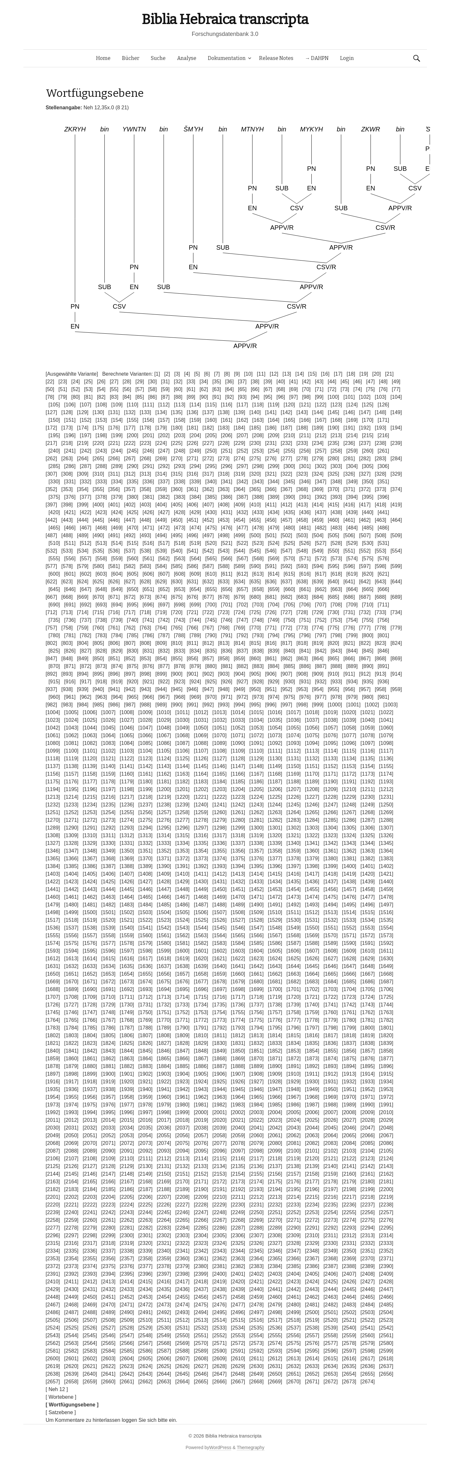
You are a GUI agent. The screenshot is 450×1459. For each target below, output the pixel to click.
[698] (179, 604)
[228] (224, 443)
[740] (132, 620)
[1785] (90, 1027)
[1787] (127, 1027)
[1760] (330, 1012)
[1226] (293, 797)
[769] (239, 627)
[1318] (238, 835)
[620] (367, 574)
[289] (117, 466)
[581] (114, 566)
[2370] (368, 1258)
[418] (380, 504)
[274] (239, 458)
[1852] (275, 1051)
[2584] (108, 1351)
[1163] (182, 774)
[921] (148, 681)
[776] (349, 627)
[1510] (275, 912)
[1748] (108, 1012)
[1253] (90, 812)
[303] (336, 466)
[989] (161, 704)
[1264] (293, 812)
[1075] (312, 735)
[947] (208, 689)
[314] (161, 474)
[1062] (71, 735)
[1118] (53, 758)
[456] (271, 520)
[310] (98, 474)
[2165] (90, 1181)
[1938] (108, 1089)
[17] (338, 374)
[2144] (53, 1174)
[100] (333, 397)
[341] (227, 481)
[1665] (330, 974)
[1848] (201, 1051)
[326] (349, 474)
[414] (317, 504)
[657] (242, 589)
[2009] (368, 1112)
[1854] (312, 1051)
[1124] (164, 758)
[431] (227, 512)
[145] (333, 412)
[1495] (349, 904)
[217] (51, 443)
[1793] (238, 1027)
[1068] (182, 735)
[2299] (108, 1235)
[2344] (238, 1251)
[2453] (145, 1297)
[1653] (108, 974)
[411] (271, 504)
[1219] (164, 797)
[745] (211, 620)
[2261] (108, 1220)
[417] (365, 504)
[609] (195, 574)
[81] (88, 397)
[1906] (219, 1074)
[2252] (293, 1212)
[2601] (71, 1358)
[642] (365, 581)
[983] (67, 704)
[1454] (293, 889)
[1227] (312, 797)
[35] (216, 381)
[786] (148, 635)
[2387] (330, 1266)
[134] (161, 412)
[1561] (164, 935)
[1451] (238, 889)
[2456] (201, 1297)
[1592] (386, 943)
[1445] (127, 889)
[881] (227, 666)
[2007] (330, 1112)
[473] (179, 527)
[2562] (53, 1343)
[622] (51, 581)
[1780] (349, 1020)
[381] (148, 497)
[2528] (127, 1327)
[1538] (90, 927)
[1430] (201, 881)
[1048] (164, 727)
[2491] (145, 1312)
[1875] (349, 1058)
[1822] (71, 1043)
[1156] (53, 774)
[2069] (71, 1143)
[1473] (293, 897)
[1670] (71, 981)
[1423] (71, 881)
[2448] (53, 1297)
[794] (274, 635)
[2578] (349, 1343)
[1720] (293, 997)
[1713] (164, 997)
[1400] (349, 866)
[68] (280, 389)
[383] (179, 497)
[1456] (330, 889)
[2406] (330, 1274)
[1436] (312, 881)
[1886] (201, 1066)
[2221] (71, 1204)
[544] (239, 551)
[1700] (275, 989)
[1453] (275, 889)
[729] (317, 612)
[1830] (219, 1043)
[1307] (386, 827)
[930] (289, 681)
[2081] (293, 1143)
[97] (293, 397)
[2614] (312, 1358)
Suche (158, 58)
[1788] (145, 1027)
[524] (274, 543)
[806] (114, 643)
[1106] (182, 751)
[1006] (90, 712)
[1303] (312, 827)
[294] (195, 466)
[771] (271, 627)
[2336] (90, 1251)
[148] (380, 412)
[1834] (293, 1043)
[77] (396, 389)
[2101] (312, 1151)
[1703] (330, 989)
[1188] (293, 781)
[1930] (312, 1081)
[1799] (349, 1027)
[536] (114, 551)
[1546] (238, 927)
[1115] (349, 751)
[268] (145, 458)
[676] (192, 597)
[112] (164, 404)
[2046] (349, 1127)
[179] (161, 427)
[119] (274, 404)
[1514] (349, 912)
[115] (211, 404)
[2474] (182, 1304)
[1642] (257, 966)
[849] (82, 658)
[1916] (53, 1081)
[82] (101, 397)
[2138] (293, 1166)
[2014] (108, 1120)
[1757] (275, 1012)
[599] (396, 566)
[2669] (275, 1381)
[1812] (238, 1035)
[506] (349, 535)
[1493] (312, 904)
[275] (255, 458)
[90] (204, 397)
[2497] (257, 1312)
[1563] (201, 935)
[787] (164, 635)
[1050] (201, 727)
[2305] (219, 1235)
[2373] (71, 1266)
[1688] (53, 989)
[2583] (90, 1351)
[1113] (312, 751)
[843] (336, 651)
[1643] (275, 966)
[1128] (238, 758)
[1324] (349, 835)
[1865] (164, 1058)
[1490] (257, 904)
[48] (383, 381)
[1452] (257, 889)
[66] (255, 389)
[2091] (127, 1151)
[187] (286, 427)
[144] (317, 412)
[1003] (390, 704)
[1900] (108, 1074)
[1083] (108, 743)
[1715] (201, 997)
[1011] (182, 712)
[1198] (127, 789)
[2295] (386, 1227)
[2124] (386, 1158)
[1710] (108, 997)
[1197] (108, 789)
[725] (255, 612)
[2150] (164, 1174)
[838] (258, 651)
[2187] (145, 1189)
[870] (54, 666)
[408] (224, 504)
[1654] (127, 974)
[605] (132, 574)
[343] (258, 481)
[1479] (53, 904)
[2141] (349, 1166)
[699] (195, 604)
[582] (129, 566)
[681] (271, 597)
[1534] (368, 920)
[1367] (90, 858)
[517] (164, 543)
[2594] (293, 1351)
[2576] (312, 1343)
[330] (54, 481)
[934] (352, 681)
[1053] (257, 727)
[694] (117, 604)
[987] (129, 704)
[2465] (368, 1297)
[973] (258, 697)
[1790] (182, 1027)
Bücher (130, 58)
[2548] (145, 1335)
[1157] (71, 774)
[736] (70, 620)
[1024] (71, 720)
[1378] (293, 858)
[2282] (145, 1227)
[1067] (164, 735)
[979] (352, 697)
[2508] (108, 1320)
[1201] (182, 789)
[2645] (182, 1374)
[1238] (164, 804)
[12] (274, 374)
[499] (239, 535)
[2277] (53, 1227)
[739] (117, 620)
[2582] (71, 1351)
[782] (85, 635)
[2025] (312, 1120)
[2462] (312, 1297)
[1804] (90, 1035)
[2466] (386, 1297)
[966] (148, 697)
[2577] (330, 1343)
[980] (367, 697)
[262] (51, 458)
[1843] (108, 1051)
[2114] (201, 1158)
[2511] (164, 1320)
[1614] (90, 958)
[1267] (349, 812)
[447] (129, 520)
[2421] (257, 1281)
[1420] (368, 874)
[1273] (108, 820)
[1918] (90, 1081)
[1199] (145, 789)
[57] (139, 389)
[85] (139, 397)
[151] (70, 420)
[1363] (368, 851)
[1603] (238, 951)
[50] (50, 389)
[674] (161, 597)
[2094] (182, 1151)
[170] (367, 420)
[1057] (330, 727)
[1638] (182, 966)
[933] (336, 681)
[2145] (71, 1174)
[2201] (53, 1197)
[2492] (164, 1312)
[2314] (386, 1235)
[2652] (312, 1374)
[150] (54, 420)
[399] (82, 504)
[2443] (312, 1289)
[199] (117, 435)
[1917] (71, 1081)
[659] (274, 589)
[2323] (201, 1243)
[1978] (145, 1104)
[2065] (349, 1135)
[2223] (108, 1204)
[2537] (293, 1327)
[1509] (257, 912)
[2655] (368, 1374)
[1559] (127, 935)
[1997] (145, 1112)
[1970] (349, 1097)
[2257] (386, 1212)
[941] (114, 689)
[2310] (312, 1235)
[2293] (349, 1227)
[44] (332, 381)
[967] (164, 697)
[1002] (372, 704)
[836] (227, 651)
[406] (192, 504)
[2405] (312, 1274)
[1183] (201, 781)
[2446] (368, 1289)
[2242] (108, 1212)
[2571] (219, 1343)
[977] (320, 697)
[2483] (349, 1304)
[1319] (257, 835)
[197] (85, 435)
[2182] (53, 1189)
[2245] (164, 1212)
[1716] (219, 997)
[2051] (90, 1135)
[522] (242, 543)
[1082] (90, 743)
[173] (67, 427)
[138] (224, 412)
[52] (75, 389)
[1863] (127, 1058)
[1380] (330, 858)
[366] (271, 489)
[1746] (71, 1012)
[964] (117, 697)
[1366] (71, 858)
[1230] (368, 797)
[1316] (201, 835)
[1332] (145, 843)
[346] (305, 481)
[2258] (53, 1220)
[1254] (108, 812)
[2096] (219, 1151)
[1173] (368, 774)
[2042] (275, 1127)
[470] (132, 527)
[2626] (182, 1366)
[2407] (349, 1274)
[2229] (219, 1204)
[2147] (108, 1174)
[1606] (293, 951)
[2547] (127, 1335)
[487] (51, 535)
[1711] (127, 997)
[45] (344, 381)
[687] (365, 597)
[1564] (219, 935)
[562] (164, 558)
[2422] (275, 1281)
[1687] (386, 981)
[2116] (238, 1158)
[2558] (330, 1335)
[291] (148, 466)
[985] (98, 704)
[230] (255, 443)
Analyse (186, 58)
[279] (317, 458)
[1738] (275, 1004)
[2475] (201, 1304)
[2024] (293, 1120)
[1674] (145, 981)
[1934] (386, 1081)
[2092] (145, 1151)
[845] (367, 651)
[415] (333, 504)
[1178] (108, 781)
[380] (132, 497)
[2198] (349, 1189)
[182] (208, 427)
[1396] (275, 866)
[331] (70, 481)
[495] (177, 535)
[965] (132, 697)
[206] (227, 435)
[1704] (349, 989)
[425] (132, 512)
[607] (164, 574)
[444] (82, 520)
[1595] (90, 951)
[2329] (312, 1243)
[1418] (330, 874)
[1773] (219, 1020)
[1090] (238, 743)
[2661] (127, 1381)
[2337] (108, 1251)
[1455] (312, 889)
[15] (312, 374)
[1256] (145, 812)
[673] (145, 597)
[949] (239, 689)
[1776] (275, 1020)
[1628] (349, 958)
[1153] (349, 766)
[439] (352, 512)
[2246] (182, 1212)
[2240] (71, 1212)
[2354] (71, 1258)
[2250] (257, 1212)
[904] (239, 674)
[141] (271, 412)
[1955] (71, 1097)
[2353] (53, 1258)
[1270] (53, 820)
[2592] (257, 1351)
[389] (274, 497)
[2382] (238, 1266)
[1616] (127, 958)
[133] (145, 412)
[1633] (90, 966)
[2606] (164, 1358)
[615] (289, 574)
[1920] (127, 1081)
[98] (306, 397)
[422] (85, 512)
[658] (258, 589)
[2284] (182, 1227)
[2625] (164, 1366)
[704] (274, 604)
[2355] (90, 1258)
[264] (82, 458)
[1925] (219, 1081)
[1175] (53, 781)
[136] (192, 412)
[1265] (312, 812)
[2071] (108, 1143)
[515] (132, 543)
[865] (333, 658)
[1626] (312, 958)
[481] (305, 527)
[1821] (53, 1043)
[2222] (90, 1204)
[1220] (182, 797)
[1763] (386, 1012)
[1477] (368, 897)
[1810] (201, 1035)
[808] (145, 643)
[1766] (90, 1020)
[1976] (108, 1104)
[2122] (349, 1158)
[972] (242, 697)
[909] (317, 674)
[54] (101, 389)
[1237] (145, 804)
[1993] (71, 1112)
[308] (67, 474)
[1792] (219, 1027)
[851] (114, 658)
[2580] (386, 1343)
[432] (242, 512)
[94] (255, 397)
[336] (148, 481)
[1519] (90, 920)
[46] (357, 381)
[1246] (312, 804)
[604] (117, 574)
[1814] (275, 1035)
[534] (82, 551)
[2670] (293, 1381)
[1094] (312, 743)
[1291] (90, 827)
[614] (274, 574)
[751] (305, 620)
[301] (305, 466)
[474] (195, 527)
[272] (208, 458)
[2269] (257, 1220)
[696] (148, 604)
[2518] (293, 1320)
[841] (305, 651)
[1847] (182, 1051)
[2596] (330, 1351)
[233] (302, 443)
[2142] (368, 1166)
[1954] (53, 1097)
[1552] (349, 927)
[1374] (219, 858)
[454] (239, 520)
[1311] (108, 835)
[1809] (182, 1035)
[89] (191, 397)
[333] (101, 481)
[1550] (312, 927)
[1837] (349, 1043)
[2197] (330, 1189)
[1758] (293, 1012)
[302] (320, 466)
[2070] (90, 1143)
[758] (67, 627)
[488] (67, 535)
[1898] (71, 1074)
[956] (349, 689)
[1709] (90, 997)
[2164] (71, 1181)
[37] (242, 381)
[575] (367, 558)
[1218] (145, 797)
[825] (54, 651)
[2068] (53, 1143)
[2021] (238, 1120)
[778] (380, 627)
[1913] (349, 1074)
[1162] (164, 774)
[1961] (182, 1097)
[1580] (164, 943)
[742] (164, 620)
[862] (286, 658)
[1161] (145, 774)
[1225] (275, 797)
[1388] (127, 866)
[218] (67, 443)
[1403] (53, 874)
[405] (177, 504)
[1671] (90, 981)
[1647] (349, 966)
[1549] (293, 927)
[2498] (275, 1312)
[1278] (201, 820)
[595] (333, 566)
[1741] (330, 1004)
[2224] (127, 1204)
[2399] (201, 1274)
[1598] (145, 951)
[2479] (275, 1304)
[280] (333, 458)
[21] (389, 374)
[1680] (257, 981)
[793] (258, 635)
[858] (224, 658)
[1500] (90, 912)
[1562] (182, 935)
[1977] (127, 1104)
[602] (85, 574)
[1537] (71, 927)
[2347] (293, 1251)
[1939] (127, 1089)
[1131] (293, 758)
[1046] (127, 727)
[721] (192, 612)
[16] (325, 374)
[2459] (257, 1297)
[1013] (219, 712)
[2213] (275, 1197)
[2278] (71, 1227)
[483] (336, 527)
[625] (98, 581)
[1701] (293, 989)
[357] (129, 489)
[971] (227, 697)
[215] (367, 435)
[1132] (312, 758)
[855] (177, 658)
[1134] (349, 758)
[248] (179, 451)
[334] (117, 481)
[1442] (71, 889)
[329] (396, 474)
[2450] (90, 1297)
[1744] (386, 1004)
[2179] (349, 1181)
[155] (132, 420)
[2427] (368, 1281)
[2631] (275, 1366)
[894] (82, 674)
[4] (187, 374)
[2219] (386, 1197)
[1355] (219, 851)
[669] (82, 597)
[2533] (219, 1327)
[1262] (257, 812)
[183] (224, 427)
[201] (148, 435)
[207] (242, 435)
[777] (365, 627)
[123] (336, 404)
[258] (336, 451)
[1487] (201, 904)
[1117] (386, 751)
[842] (320, 651)
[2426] (349, 1281)
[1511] (293, 912)
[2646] (201, 1374)
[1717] (238, 997)
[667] (51, 597)
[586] (192, 566)
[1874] (330, 1058)
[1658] (201, 974)
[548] (302, 551)
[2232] (275, 1204)
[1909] (275, 1074)
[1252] (71, 812)
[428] (179, 512)
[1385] (71, 866)
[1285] (330, 820)
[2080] (275, 1143)
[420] (54, 512)
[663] (336, 589)
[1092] (275, 743)
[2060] (257, 1135)
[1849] (219, 1051)
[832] (164, 651)
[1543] (182, 927)
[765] (177, 627)
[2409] (386, 1274)
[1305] (349, 827)
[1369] (127, 858)
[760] (98, 627)
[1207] (293, 789)
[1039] (349, 720)
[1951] (349, 1089)
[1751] (164, 1012)
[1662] (275, 974)
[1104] (145, 751)
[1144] (182, 766)
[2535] (257, 1327)
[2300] (127, 1235)
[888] (336, 666)
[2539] (330, 1327)
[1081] (71, 743)
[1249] (368, 804)
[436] (305, 512)
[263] (67, 458)
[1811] (219, 1035)
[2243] (127, 1212)
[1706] (386, 989)
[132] (129, 412)
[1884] (164, 1066)
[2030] (53, 1127)
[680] (255, 597)
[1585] (257, 943)
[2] (167, 374)
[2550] (182, 1335)
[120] (289, 404)
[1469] (219, 897)
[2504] (386, 1312)
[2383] (257, 1266)
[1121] (108, 758)
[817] (286, 643)
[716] (114, 612)
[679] (239, 597)
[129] (82, 412)
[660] (289, 589)
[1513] (330, 912)
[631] (192, 581)
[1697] (219, 989)
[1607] (312, 951)
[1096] (349, 743)
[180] (177, 427)
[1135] (368, 758)
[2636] (368, 1366)
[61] (191, 389)
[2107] (71, 1158)
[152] (85, 420)
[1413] (238, 874)
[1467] (182, 897)
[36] (229, 381)
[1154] (368, 766)
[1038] (330, 720)
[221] (114, 443)
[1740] (312, 1004)
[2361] (201, 1258)
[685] (333, 597)
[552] (365, 551)
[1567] (275, 935)
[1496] (368, 904)
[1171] (330, 774)
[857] (208, 658)
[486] (383, 527)
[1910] (293, 1074)
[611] (227, 574)
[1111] (275, 751)
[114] (195, 404)
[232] (286, 443)
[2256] (368, 1212)
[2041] (257, 1127)
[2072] (127, 1143)
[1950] (330, 1089)
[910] (333, 674)
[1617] (145, 958)
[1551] (330, 927)
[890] (367, 666)
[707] (320, 604)
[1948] (293, 1089)
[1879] (71, 1066)
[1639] (201, 966)
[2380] (201, 1266)
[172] (51, 427)
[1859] (53, 1058)
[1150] (293, 766)
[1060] (386, 727)
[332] (85, 481)
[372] (365, 489)
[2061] (275, 1135)
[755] (367, 620)
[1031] (201, 720)
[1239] (182, 804)
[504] (317, 535)
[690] (54, 604)
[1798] (330, 1027)
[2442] (293, 1289)
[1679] (238, 981)
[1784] (71, 1027)
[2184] (90, 1189)
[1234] (90, 804)
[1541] (145, 927)
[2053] (127, 1135)
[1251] (53, 812)
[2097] (238, 1151)
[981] (383, 697)
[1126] (201, 758)
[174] (82, 427)
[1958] (127, 1097)
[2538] (312, 1327)
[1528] (257, 920)
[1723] (349, 997)
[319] (239, 474)
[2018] (182, 1120)
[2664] (182, 1381)
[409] (239, 504)
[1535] (386, 920)
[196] (70, 435)
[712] (51, 612)
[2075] (182, 1143)
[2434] (145, 1289)
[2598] (368, 1351)
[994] (239, 704)
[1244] (275, 804)
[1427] (145, 881)
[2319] (127, 1243)
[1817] (330, 1035)
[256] (305, 451)
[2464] (349, 1297)
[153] (101, 420)
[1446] (145, 889)
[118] (258, 404)
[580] (98, 566)
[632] (208, 581)
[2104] (368, 1151)
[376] (70, 497)
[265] (98, 458)
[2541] (368, 1327)
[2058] (219, 1135)
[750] (289, 620)
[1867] (201, 1058)
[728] (302, 612)
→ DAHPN (317, 58)
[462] (365, 520)
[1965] (257, 1097)
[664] (352, 589)
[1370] (145, 858)
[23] (63, 381)
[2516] (257, 1320)
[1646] (330, 966)
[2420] (238, 1281)
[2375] (108, 1266)
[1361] (330, 851)
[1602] (219, 951)
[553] (380, 551)
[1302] (293, 827)
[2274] (349, 1220)
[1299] (238, 827)
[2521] (349, 1320)
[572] (320, 558)
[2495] (219, 1312)
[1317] (219, 835)
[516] (148, 543)
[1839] (386, 1043)
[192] (365, 427)
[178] (145, 427)
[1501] (108, 912)
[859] (239, 658)
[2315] (53, 1243)
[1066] (145, 735)
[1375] (238, 858)
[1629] (368, 958)
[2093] (164, 1151)
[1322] (312, 835)
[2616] (349, 1358)
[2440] (257, 1289)
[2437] (201, 1289)
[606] (148, 574)
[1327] (53, 843)
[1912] (330, 1074)
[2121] (330, 1158)
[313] (145, 474)
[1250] (386, 804)
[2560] (368, 1335)
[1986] (293, 1104)
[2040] (238, 1127)
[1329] (90, 843)
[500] (255, 535)
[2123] (368, 1158)
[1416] (293, 874)
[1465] (145, 897)
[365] (255, 489)
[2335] (71, 1251)
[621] (383, 574)
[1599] (164, 951)
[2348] (312, 1251)
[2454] (164, 1297)
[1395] (257, 866)
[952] (286, 689)
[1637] (164, 966)
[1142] (145, 766)
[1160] (127, 774)
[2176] (293, 1181)
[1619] (182, 958)
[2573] (257, 1343)
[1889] (257, 1066)
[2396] (145, 1274)
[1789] (164, 1027)
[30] (152, 381)
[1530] (293, 920)
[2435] (164, 1289)
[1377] (275, 858)
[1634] (108, 966)
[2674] (368, 1381)
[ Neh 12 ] (57, 1389)
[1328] (71, 843)
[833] (179, 651)
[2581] (53, 1351)
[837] (242, 651)
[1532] (330, 920)
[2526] (90, 1327)
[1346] (53, 851)
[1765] (71, 1020)
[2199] (368, 1189)
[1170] (312, 774)
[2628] (219, 1366)
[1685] (349, 981)
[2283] (164, 1227)
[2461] (293, 1297)
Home (103, 58)
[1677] (201, 981)
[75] (370, 389)
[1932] (349, 1081)
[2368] (330, 1258)
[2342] (201, 1251)
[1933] (368, 1081)
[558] (101, 558)
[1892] (312, 1066)
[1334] (182, 843)
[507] (365, 535)
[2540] (349, 1327)
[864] (317, 658)
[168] (336, 420)
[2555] (275, 1335)
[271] (192, 458)
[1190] (330, 781)
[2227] (182, 1204)
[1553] (368, 927)
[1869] (238, 1058)
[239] (396, 443)
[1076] (330, 735)
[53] (88, 389)
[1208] (312, 789)
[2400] (219, 1274)
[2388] (349, 1266)
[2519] (312, 1320)
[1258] (182, 812)
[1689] (71, 989)
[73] (344, 389)
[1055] (293, 727)
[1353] (182, 851)
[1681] (275, 981)
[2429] (53, 1289)
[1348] (90, 851)
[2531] (182, 1327)
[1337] (238, 843)
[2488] (90, 1312)
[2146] (90, 1174)
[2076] (201, 1143)
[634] (239, 581)
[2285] (201, 1227)
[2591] (238, 1351)
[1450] (219, 889)
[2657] (53, 1381)
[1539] (108, 927)
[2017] (164, 1120)
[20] (376, 374)
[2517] (275, 1320)
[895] (98, 674)
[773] (302, 627)
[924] (195, 681)
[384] (195, 497)
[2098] (257, 1151)
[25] (88, 381)
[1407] (127, 874)
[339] (195, 481)
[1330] (108, 843)
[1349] (108, 851)
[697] (164, 604)
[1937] (90, 1089)
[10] (248, 374)
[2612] (275, 1358)
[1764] (53, 1020)
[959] (396, 689)
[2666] (219, 1381)
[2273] (330, 1220)
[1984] (257, 1104)
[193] (380, 427)
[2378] (164, 1266)
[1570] (330, 935)
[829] (117, 651)
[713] (67, 612)
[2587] (164, 1351)
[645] (54, 589)
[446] (114, 520)
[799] (352, 635)
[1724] (368, 997)
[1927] (257, 1081)
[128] (67, 412)
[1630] (386, 958)
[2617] (368, 1358)
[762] (129, 627)
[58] (152, 389)
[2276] (386, 1220)
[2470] (108, 1304)
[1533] (349, 920)
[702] (242, 604)
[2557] (312, 1335)
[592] (286, 566)
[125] (367, 404)
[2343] (219, 1251)
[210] (289, 435)
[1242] (238, 804)
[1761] (349, 1012)
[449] (161, 520)
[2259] (71, 1220)
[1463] (108, 897)
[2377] (145, 1266)
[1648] (368, 966)
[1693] (145, 989)
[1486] (182, 904)
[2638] (53, 1374)
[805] (98, 643)
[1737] (257, 1004)
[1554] (386, 927)
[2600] (53, 1358)
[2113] (182, 1158)
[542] (208, 551)
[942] (129, 689)
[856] (192, 658)
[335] (132, 481)
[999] (317, 704)
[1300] (257, 827)
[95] (268, 397)
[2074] (164, 1143)
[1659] (219, 974)
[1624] (275, 958)
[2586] (145, 1351)
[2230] (238, 1204)
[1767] (108, 1020)
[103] (380, 397)
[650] (132, 589)
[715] (98, 612)
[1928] (275, 1081)
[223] (145, 443)
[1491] (275, 904)
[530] (367, 543)
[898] (145, 674)
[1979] (164, 1104)
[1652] (90, 974)
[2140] (330, 1166)
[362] (208, 489)
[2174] (257, 1181)
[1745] (53, 1012)
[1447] (164, 889)
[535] (98, 551)
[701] (227, 604)
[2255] (349, 1212)
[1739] (293, 1004)
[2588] (182, 1351)
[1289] (53, 827)
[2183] (71, 1189)
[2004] (275, 1112)
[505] (333, 535)
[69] (293, 389)
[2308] (275, 1235)
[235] (333, 443)
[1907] (238, 1074)
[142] (286, 412)
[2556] (293, 1335)
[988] (145, 704)
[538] (145, 551)
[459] (317, 520)
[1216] (108, 797)
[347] (320, 481)
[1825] (127, 1043)
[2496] (238, 1312)
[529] (352, 543)
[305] (367, 466)
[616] (305, 574)
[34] (204, 381)
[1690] (90, 989)
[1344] (368, 843)
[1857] (368, 1051)
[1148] (257, 766)
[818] (302, 643)
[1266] (330, 812)
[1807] (145, 1035)
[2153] (219, 1174)
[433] (258, 512)
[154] (117, 420)
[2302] (164, 1235)
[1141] (127, 766)
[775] (333, 627)
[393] (336, 497)
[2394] (108, 1274)
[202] (164, 435)
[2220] (53, 1204)
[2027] (349, 1120)
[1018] (312, 712)
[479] (274, 527)
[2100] (293, 1151)
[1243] (257, 804)
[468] (101, 527)
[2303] (182, 1235)
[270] (177, 458)
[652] (164, 589)
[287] (85, 466)
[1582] (201, 943)
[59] (165, 389)
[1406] (108, 874)
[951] (271, 689)
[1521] (127, 920)
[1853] (293, 1051)
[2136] (257, 1166)
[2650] (275, 1374)
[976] (305, 697)
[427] (164, 512)
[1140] (108, 766)
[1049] (182, 727)
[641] (349, 581)
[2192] (238, 1189)
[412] (286, 504)
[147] (365, 412)
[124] (352, 404)
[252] (242, 451)
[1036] (293, 720)
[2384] (275, 1266)
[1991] (386, 1104)
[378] (101, 497)
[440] (367, 512)
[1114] (330, 751)
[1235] (108, 804)
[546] (271, 551)
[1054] (275, 727)
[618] (336, 574)
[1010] (164, 712)
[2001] (219, 1112)
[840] (289, 651)
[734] (396, 612)
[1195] (71, 789)
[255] (289, 451)
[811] (192, 643)
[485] (367, 527)
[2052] (108, 1135)
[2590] (219, 1351)
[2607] (182, 1358)
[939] (82, 689)
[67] (268, 389)
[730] (333, 612)
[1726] (53, 1004)
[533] (67, 551)
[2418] (201, 1281)
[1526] (219, 920)
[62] (204, 389)
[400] (98, 504)
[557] (85, 558)
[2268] (238, 1220)
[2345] (257, 1251)
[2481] (312, 1304)
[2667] (238, 1381)
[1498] (53, 912)
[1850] (238, 1051)
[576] (383, 558)
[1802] (53, 1035)
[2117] (257, 1158)
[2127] (90, 1166)
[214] (352, 435)
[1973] (53, 1104)
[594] (317, 566)
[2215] (312, 1197)
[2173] (238, 1181)
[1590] (349, 943)
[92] (229, 397)
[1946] (257, 1089)
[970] (211, 697)
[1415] (275, 874)
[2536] (275, 1327)
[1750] (145, 1012)
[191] (349, 427)
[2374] (90, 1266)
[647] (85, 589)
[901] (192, 674)
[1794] (257, 1027)
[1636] (145, 966)
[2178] (330, 1181)
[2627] (201, 1366)
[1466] (164, 897)
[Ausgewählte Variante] (72, 374)
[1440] (386, 881)
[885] (289, 666)
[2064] (330, 1135)
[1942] (182, 1089)
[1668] (386, 974)
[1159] (108, 774)
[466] (70, 527)
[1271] (71, 820)
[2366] (293, 1258)
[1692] (127, 989)
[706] (305, 604)
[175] (98, 427)
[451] (192, 520)
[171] (383, 420)
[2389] (368, 1266)
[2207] (164, 1197)
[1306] (368, 827)
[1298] (219, 827)
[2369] (349, 1258)
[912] (365, 674)
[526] (305, 543)
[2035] (145, 1127)
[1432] (238, 881)
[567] (242, 558)
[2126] (71, 1166)
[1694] (164, 989)
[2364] (257, 1258)
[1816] (312, 1035)
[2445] (349, 1289)
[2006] (312, 1112)
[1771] (182, 1020)
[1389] (145, 866)
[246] (148, 451)
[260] (367, 451)
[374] (396, 489)
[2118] (275, 1158)
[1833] (275, 1043)
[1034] (257, 720)
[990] (177, 704)
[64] (229, 389)
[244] (117, 451)
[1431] (219, 881)
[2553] (238, 1335)
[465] (54, 527)
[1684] (330, 981)
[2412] (90, 1281)
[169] (352, 420)
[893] (67, 674)
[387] (242, 497)
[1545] (219, 927)
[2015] (127, 1120)
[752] (320, 620)
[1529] (275, 920)
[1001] (353, 704)
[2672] (330, 1381)
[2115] (219, 1158)
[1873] (312, 1058)
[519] (195, 543)
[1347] (71, 851)
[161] (227, 420)
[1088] (201, 743)
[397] (51, 504)
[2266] (201, 1220)
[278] (302, 458)
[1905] (201, 1074)
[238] (380, 443)
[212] (320, 435)
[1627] (330, 958)
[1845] (145, 1051)
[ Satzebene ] (61, 1412)
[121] (305, 404)
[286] (70, 466)
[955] (333, 689)
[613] (258, 574)
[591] (271, 566)
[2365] (275, 1258)
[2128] (108, 1166)
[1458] (368, 889)
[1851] (257, 1051)
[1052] (238, 727)
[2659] (90, 1381)
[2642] (127, 1374)
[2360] (182, 1258)
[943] (145, 689)
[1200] (164, 789)
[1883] (145, 1066)
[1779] (330, 1020)
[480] (289, 527)
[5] (197, 374)
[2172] (219, 1181)
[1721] (312, 997)
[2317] (90, 1243)
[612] (242, 574)
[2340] (164, 1251)
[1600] (182, 951)
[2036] (164, 1127)
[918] (101, 681)
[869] (396, 658)
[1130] (275, 758)
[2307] (257, 1235)
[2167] (127, 1181)
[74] (357, 389)
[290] (132, 466)
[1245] (293, 804)
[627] (129, 581)
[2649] (257, 1374)
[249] (195, 451)
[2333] (386, 1243)
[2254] (330, 1212)
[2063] (312, 1135)
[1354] (201, 851)
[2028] (368, 1120)
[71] (319, 389)
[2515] (238, 1320)
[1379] (312, 858)
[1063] (90, 735)
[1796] (293, 1027)
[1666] (349, 974)
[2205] (127, 1197)
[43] (319, 381)
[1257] (164, 812)
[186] (271, 427)
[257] (320, 451)
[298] (258, 466)
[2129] (127, 1166)
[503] (302, 535)
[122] (320, 404)
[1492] (293, 904)
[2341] (182, 1251)
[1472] (275, 897)
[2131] (164, 1166)
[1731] (145, 1004)
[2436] (182, 1289)
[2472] (145, 1304)
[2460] (275, 1297)
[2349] (330, 1251)
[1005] (71, 712)
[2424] (312, 1281)
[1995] (108, 1112)
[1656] (164, 974)
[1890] (275, 1066)
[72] (332, 389)
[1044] (90, 727)
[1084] (127, 743)
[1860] (71, 1058)
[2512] (182, 1320)
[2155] (257, 1174)
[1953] (386, 1089)
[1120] (90, 758)
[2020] (219, 1120)
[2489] (108, 1312)
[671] (114, 597)
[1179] (127, 781)
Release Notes (276, 58)
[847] (51, 658)
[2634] (330, 1366)
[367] (286, 489)
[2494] (201, 1312)
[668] (67, 597)
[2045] (330, 1127)
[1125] (182, 758)
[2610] (238, 1358)
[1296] (182, 827)
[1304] (330, 827)
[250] (211, 451)
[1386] (90, 866)
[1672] (108, 981)
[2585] (127, 1351)
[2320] (145, 1243)
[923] (179, 681)
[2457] (219, 1297)
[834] (195, 651)
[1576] (90, 943)
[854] (161, 658)
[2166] (108, 1181)
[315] (177, 474)
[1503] (145, 912)
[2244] (145, 1212)
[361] (192, 489)
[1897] (53, 1074)
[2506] (71, 1320)
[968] (179, 697)
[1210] (349, 789)
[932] (320, 681)
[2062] (293, 1135)
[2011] (53, 1120)
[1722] (330, 997)
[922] (164, 681)
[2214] (293, 1197)
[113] (179, 404)
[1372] (182, 858)
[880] (211, 666)
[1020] (349, 712)
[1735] (219, 1004)
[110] (132, 404)
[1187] (275, 781)
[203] (179, 435)
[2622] (108, 1366)
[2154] (238, 1174)
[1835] (312, 1043)
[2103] (349, 1151)
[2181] (386, 1181)
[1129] (257, 758)
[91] (216, 397)
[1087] (182, 743)
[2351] (368, 1251)
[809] (161, 643)
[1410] (182, 874)
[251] (227, 451)
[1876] (368, 1058)
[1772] (201, 1020)
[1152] (330, 766)
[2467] (53, 1304)
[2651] (293, 1374)
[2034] (127, 1127)
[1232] (53, 804)
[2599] (386, 1351)
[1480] (71, 904)
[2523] (386, 1320)
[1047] (145, 727)
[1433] (257, 881)
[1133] (330, 758)
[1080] (53, 743)
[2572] (238, 1343)
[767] (208, 627)
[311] (114, 474)
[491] (114, 535)
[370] (333, 489)
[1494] (330, 904)
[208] (258, 435)
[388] (258, 497)
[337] (164, 481)
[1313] (145, 835)
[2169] (164, 1181)
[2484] (368, 1304)
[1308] (53, 835)
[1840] (53, 1051)
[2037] (182, 1127)
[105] (54, 404)
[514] (117, 543)
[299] (274, 466)
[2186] (127, 1189)
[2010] (386, 1112)
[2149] (145, 1174)
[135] (177, 412)
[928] (258, 681)
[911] (349, 674)
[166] (305, 420)
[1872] (293, 1058)
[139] (239, 412)
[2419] (219, 1281)
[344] (274, 481)
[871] (70, 666)
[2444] (330, 1289)
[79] (63, 397)
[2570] (201, 1343)
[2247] (201, 1212)
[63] (216, 389)
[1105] (164, 751)
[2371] (386, 1258)
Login (347, 58)
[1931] (330, 1081)
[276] (271, 458)
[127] (51, 412)
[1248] (349, 804)
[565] (211, 558)
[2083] (330, 1143)
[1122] (127, 758)
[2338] (127, 1251)
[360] (177, 489)
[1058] (349, 727)
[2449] (71, 1297)
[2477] (238, 1304)
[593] (302, 566)
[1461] (71, 897)
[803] (67, 643)
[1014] (238, 712)
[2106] (53, 1158)
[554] (396, 551)
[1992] (53, 1112)
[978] (336, 697)
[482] (320, 527)
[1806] (127, 1035)
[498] (224, 535)
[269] (161, 458)
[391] (305, 497)
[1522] (145, 920)
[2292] (330, 1227)
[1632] (71, 966)
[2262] (127, 1220)
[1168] (275, 774)
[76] (383, 389)
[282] (365, 458)
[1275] (145, 820)
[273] (224, 458)
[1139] (90, 766)
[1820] (386, 1035)
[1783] (53, 1027)
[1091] (257, 743)
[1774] (238, 1020)
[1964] (238, 1097)
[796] (305, 635)
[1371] (164, 858)
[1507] (219, 912)
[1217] (127, 797)
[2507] (90, 1320)
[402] (129, 504)
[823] (380, 643)
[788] (179, 635)
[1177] (90, 781)
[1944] (219, 1089)
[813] (224, 643)
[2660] (108, 1381)
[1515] (368, 912)
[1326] (386, 835)
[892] (51, 674)
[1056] (312, 727)
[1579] (145, 943)
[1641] (238, 966)
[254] (274, 451)
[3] (177, 374)
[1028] (145, 720)
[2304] (201, 1235)
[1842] (90, 1051)
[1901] (127, 1074)
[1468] (201, 897)
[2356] (108, 1258)
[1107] (201, 751)
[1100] (71, 751)
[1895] (368, 1066)
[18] (351, 374)
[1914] (368, 1074)
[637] (286, 581)
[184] (239, 427)
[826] (70, 651)
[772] (286, 627)
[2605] (145, 1358)
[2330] (330, 1243)
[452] (208, 520)
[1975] (90, 1104)
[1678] (219, 981)
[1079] (386, 735)
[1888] (238, 1066)
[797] (320, 635)
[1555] (53, 935)
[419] (396, 504)
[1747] (90, 1012)
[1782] (386, 1020)
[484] (352, 527)
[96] (280, 397)
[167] (320, 420)
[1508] (238, 912)
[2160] (349, 1174)
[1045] (108, 727)
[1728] (90, 1004)
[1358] (275, 851)
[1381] (349, 858)
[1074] (293, 735)
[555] (54, 558)
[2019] (201, 1120)
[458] (302, 520)
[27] (114, 381)
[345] (289, 481)
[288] (101, 466)
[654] (195, 589)
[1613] (71, 958)
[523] (258, 543)
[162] (242, 420)
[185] (255, 427)
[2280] (108, 1227)
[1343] (349, 843)
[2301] (145, 1235)
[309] (82, 474)
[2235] (330, 1204)
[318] (224, 474)
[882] (242, 666)
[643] (380, 581)
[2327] (275, 1243)
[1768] (127, 1020)
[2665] (201, 1381)
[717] (129, 612)
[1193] (386, 781)
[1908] (257, 1074)
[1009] (145, 712)
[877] (164, 666)
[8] (227, 374)
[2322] (182, 1243)
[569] (274, 558)
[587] (208, 566)
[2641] (108, 1374)
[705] (289, 604)
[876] (148, 666)
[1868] (219, 1058)
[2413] (108, 1281)
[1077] (349, 735)
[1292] (108, 827)
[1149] (275, 766)
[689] (396, 597)
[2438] (219, 1289)
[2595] (312, 1351)
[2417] (182, 1281)
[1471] (257, 897)
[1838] (368, 1043)
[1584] (238, 943)
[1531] (312, 920)
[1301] (275, 827)
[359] (161, 489)
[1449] (201, 889)
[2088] (71, 1151)
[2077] (219, 1143)
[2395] (127, 1274)
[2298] (90, 1235)
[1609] (349, 951)
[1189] (312, 781)
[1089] (219, 743)
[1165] (219, 774)
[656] (227, 589)
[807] (129, 643)
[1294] (145, 827)
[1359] (293, 851)
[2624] (145, 1366)
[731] (349, 612)
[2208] (182, 1197)
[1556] (71, 935)
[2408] (368, 1274)
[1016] (275, 712)
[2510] (145, 1320)
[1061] (53, 735)
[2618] (386, 1358)
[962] (85, 697)
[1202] (201, 789)
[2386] (312, 1266)
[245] (132, 451)
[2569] (182, 1343)
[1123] (145, 758)
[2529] (145, 1327)
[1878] (53, 1066)
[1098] (386, 743)
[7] (217, 374)
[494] (161, 535)
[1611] (386, 951)
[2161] (368, 1174)
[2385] (293, 1266)
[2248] (219, 1212)
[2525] (71, 1327)
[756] (383, 620)
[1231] (386, 797)
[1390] (164, 866)
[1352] (164, 851)
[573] (336, 558)
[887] (320, 666)
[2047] (368, 1127)
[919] (117, 681)
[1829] (201, 1043)
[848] (67, 658)
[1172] (349, 774)
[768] (224, 627)
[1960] (164, 1097)
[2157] (293, 1174)
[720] (177, 612)
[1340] (293, 843)
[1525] (201, 920)
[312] (129, 474)
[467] (85, 527)
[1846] (164, 1051)
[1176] (71, 781)
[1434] (275, 881)
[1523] (164, 920)
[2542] (386, 1327)
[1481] (90, 904)
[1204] (238, 789)
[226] (192, 443)
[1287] (368, 820)
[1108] (219, 751)
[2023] (275, 1120)
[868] (380, 658)
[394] (352, 497)
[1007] (108, 712)
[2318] (108, 1243)
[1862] (108, 1058)
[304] (352, 466)
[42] (306, 381)
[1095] (330, 743)
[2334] (53, 1251)
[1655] (145, 974)
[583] (145, 566)
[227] (208, 443)
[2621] (90, 1366)
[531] (383, 543)
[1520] (108, 920)
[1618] (164, 958)
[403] (145, 504)
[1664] (312, 974)
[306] (383, 466)
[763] (145, 627)
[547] (286, 551)
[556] (70, 558)
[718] (145, 612)
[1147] (238, 766)
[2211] (238, 1197)
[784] (117, 635)
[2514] (219, 1320)
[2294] (368, 1227)
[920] (132, 681)
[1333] (164, 843)
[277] (286, 458)
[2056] (182, 1135)
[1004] (53, 712)
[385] (211, 497)
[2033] (108, 1127)
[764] (161, 627)
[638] (302, 581)
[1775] (257, 1020)
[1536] (53, 927)
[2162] (386, 1174)
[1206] (275, 789)
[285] (54, 466)
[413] (302, 504)
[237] (365, 443)
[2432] (108, 1289)
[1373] (201, 858)
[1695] (182, 989)
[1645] (312, 966)
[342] (242, 481)
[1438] (349, 881)
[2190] (201, 1189)
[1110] (257, 751)
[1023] (53, 720)
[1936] (71, 1089)
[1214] (71, 797)
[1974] (71, 1104)
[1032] (219, 720)
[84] (127, 397)
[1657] (182, 974)
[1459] (386, 889)
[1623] (257, 958)
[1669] (53, 981)
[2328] (293, 1243)
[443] (67, 520)
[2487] (71, 1312)
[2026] (330, 1120)
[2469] (90, 1304)
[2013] (90, 1120)
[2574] (275, 1343)
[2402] (257, 1274)
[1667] (368, 974)
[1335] (201, 843)
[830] (132, 651)
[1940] (145, 1089)
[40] (280, 381)
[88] (178, 397)
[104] (396, 397)
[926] (227, 681)
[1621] (219, 958)
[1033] (238, 720)
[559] (117, 558)
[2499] (293, 1312)
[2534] (238, 1327)
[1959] (145, 1097)
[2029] (386, 1120)
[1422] (53, 881)
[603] (101, 574)
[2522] (368, 1320)
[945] (177, 689)
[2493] (182, 1312)
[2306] (238, 1235)
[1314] (164, 835)
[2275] (368, 1220)
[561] (148, 558)
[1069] (201, 735)
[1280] (238, 820)
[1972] (386, 1097)
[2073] (145, 1143)
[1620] (201, 958)
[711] (383, 604)
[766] (192, 627)
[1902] (145, 1074)
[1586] (275, 943)
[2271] (293, 1220)
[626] (114, 581)
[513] (101, 543)
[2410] (53, 1281)
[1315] (182, 835)
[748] (258, 620)
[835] (211, 651)
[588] (224, 566)
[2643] (145, 1374)
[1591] (368, 943)
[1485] (164, 904)
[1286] (349, 820)
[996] (271, 704)
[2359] (164, 1258)
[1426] (127, 881)
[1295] (164, 827)
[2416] (164, 1281)
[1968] (312, 1097)
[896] (114, 674)
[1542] (164, 927)
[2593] (275, 1351)
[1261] (238, 812)
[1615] (108, 958)
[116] (227, 404)
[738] (101, 620)
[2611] (257, 1358)
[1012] (201, 712)
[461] (349, 520)
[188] (302, 427)
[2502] (349, 1312)
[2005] (293, 1112)
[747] (242, 620)
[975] (289, 697)
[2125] (53, 1166)
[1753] (201, 1012)
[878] (179, 666)
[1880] (90, 1066)
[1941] (164, 1089)
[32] (178, 381)
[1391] (182, 866)
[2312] (349, 1235)
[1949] (312, 1089)
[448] (145, 520)
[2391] (53, 1274)
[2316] (71, 1243)
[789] (195, 635)
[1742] (349, 1004)
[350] (367, 481)
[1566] (257, 935)
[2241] (90, 1212)
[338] (179, 481)
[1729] (108, 1004)
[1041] (386, 720)
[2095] (201, 1151)
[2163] (53, 1181)
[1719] (275, 997)
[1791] (201, 1027)
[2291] (312, 1227)
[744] (195, 620)
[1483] (127, 904)
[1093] (293, 743)
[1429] (182, 881)
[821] (349, 643)
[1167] (257, 774)
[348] (336, 481)
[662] (320, 589)
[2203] (90, 1197)
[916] (70, 681)
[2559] (349, 1335)
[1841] (71, 1051)
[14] (299, 374)
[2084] (349, 1143)
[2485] (386, 1304)
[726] (271, 612)
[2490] (127, 1312)
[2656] (386, 1374)
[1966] (275, 1097)
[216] (383, 435)
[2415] (145, 1281)
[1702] (312, 989)
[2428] (386, 1281)
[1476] (349, 897)
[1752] (182, 1012)
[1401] (368, 866)
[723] (224, 612)
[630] (177, 581)
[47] (370, 381)
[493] (145, 535)
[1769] (145, 1020)
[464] (396, 520)
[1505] (182, 912)
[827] (85, 651)
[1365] (53, 858)
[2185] (108, 1189)
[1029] (164, 720)
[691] (70, 604)
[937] (51, 689)
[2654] (349, 1374)
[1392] (201, 866)
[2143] (386, 1166)
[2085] (368, 1143)
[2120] (312, 1158)
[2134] (219, 1166)
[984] (82, 704)
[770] (255, 627)
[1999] (182, 1112)
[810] (177, 643)
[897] (129, 674)
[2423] (293, 1281)
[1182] (182, 781)
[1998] (164, 1112)
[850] (98, 658)
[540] (177, 551)
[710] (367, 604)
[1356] (238, 851)
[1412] (219, 874)
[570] (289, 558)
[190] (333, 427)
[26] (101, 381)
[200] (132, 435)
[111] (148, 404)
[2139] (312, 1166)
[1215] (90, 797)
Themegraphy (250, 1447)
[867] (365, 658)
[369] (317, 489)
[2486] (53, 1312)
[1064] (108, 735)
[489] (82, 535)
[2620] (71, 1366)
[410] (255, 504)
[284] (396, 458)
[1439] (368, 881)
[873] (101, 666)
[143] (302, 412)
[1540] (127, 927)
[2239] (53, 1212)
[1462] (90, 897)
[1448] (182, 889)
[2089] (90, 1151)
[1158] (90, 774)
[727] (286, 612)
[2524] (53, 1327)
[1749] (127, 1012)
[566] (227, 558)
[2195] (293, 1189)
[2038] (201, 1127)
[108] (101, 404)
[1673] (127, 981)
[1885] (182, 1066)
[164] (274, 420)
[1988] (330, 1104)
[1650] (53, 974)
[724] (239, 612)
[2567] (145, 1343)
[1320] (275, 835)
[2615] (330, 1358)
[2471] (127, 1304)
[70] (306, 389)
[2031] (71, 1127)
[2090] (108, 1151)
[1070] (219, 735)
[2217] (349, 1197)
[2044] (312, 1127)
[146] (349, 412)
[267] (129, 458)
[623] (67, 581)
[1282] (275, 820)
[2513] (201, 1320)
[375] (54, 497)
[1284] (312, 820)
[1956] (90, 1097)
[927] (242, 681)
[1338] (257, 843)
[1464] (127, 897)
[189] (317, 427)
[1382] (368, 858)
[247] (164, 451)
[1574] (53, 943)
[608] (179, 574)
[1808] (164, 1035)
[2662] (145, 1381)
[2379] (182, 1266)
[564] (195, 558)
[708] (336, 604)
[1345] (386, 843)
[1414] (257, 874)
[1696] (201, 989)
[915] (54, 681)
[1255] (127, 812)
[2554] (257, 1335)
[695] (132, 604)
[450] (177, 520)
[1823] (90, 1043)
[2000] (201, 1112)
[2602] (90, 1358)
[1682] (293, 981)
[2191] (219, 1189)
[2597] (349, 1351)
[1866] (182, 1058)
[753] (336, 620)
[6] (207, 374)
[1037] (312, 720)
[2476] (219, 1304)
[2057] (201, 1135)
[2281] (127, 1227)
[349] (352, 481)
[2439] (238, 1289)
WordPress (220, 1447)
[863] (302, 658)
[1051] (219, 727)
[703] (258, 604)
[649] (117, 589)
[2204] (108, 1197)
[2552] (219, 1335)
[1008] (127, 712)
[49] (396, 381)
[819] (317, 643)
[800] (367, 635)
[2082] (312, 1143)
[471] (148, 527)
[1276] (164, 820)
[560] (132, 558)
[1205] (257, 789)
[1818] (349, 1035)
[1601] (201, 951)
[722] (208, 612)
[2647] (219, 1374)
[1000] (335, 704)
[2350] (349, 1251)
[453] (224, 520)
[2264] (164, 1220)
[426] (148, 512)
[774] (317, 627)
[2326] (257, 1243)
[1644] (293, 966)
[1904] (182, 1074)
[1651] (71, 974)
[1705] (368, 989)
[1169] (293, 774)
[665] (367, 589)
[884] (274, 666)
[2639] (71, 1374)
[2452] (127, 1297)
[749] (274, 620)
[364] (239, 489)
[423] (101, 512)
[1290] (71, 827)
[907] (286, 674)
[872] (85, 666)
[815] (255, 643)
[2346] (275, 1251)
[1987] (312, 1104)
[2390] (386, 1266)
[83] (114, 397)
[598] (380, 566)
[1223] (238, 797)
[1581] (182, 943)
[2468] (71, 1304)
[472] (164, 527)
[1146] (219, 766)
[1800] (368, 1027)
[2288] (257, 1227)
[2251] (275, 1212)
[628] (145, 581)
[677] (208, 597)
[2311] (330, 1235)
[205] (211, 435)
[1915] (386, 1074)
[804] (82, 643)
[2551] (201, 1335)
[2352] (386, 1251)
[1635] (127, 966)
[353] (67, 489)
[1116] (368, 751)
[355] (98, 489)
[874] (117, 666)
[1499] (71, 912)
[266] (114, 458)
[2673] (349, 1381)
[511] (70, 543)
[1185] (238, 781)
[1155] (386, 766)
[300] (289, 466)
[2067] (386, 1135)
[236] (349, 443)
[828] (101, 651)
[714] (82, 612)
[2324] (219, 1243)
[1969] (330, 1097)
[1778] (312, 1020)
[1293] (127, 827)
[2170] (182, 1181)
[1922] (164, 1081)
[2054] (145, 1135)
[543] (224, 551)
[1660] (238, 974)
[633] (224, 581)
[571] (305, 558)
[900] (177, 674)
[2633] (312, 1366)
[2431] (90, 1289)
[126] (383, 404)
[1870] (257, 1058)
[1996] (127, 1112)
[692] (85, 604)
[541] (192, 551)
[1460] (53, 897)
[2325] (238, 1243)
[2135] (238, 1166)
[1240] (201, 804)
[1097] (368, 743)
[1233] (71, 804)
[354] (82, 489)
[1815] (293, 1035)
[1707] (53, 997)
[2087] (53, 1151)
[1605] (275, 951)
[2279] (90, 1227)
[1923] (182, 1081)
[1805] (108, 1035)
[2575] (293, 1343)
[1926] (238, 1081)
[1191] (349, 781)
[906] (271, 674)
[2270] (275, 1220)
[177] (129, 427)
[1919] (108, 1081)
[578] (67, 566)
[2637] (386, 1366)
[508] (380, 535)
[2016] (145, 1120)
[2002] (238, 1112)
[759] (82, 627)
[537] (129, 551)
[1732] (164, 1004)
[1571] (349, 935)
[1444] (108, 889)
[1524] (182, 920)
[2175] (275, 1181)
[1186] (257, 781)
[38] (255, 381)
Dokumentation (227, 58)
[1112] (293, 751)
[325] (333, 474)
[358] (145, 489)
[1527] (238, 920)
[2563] (71, 1343)
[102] (365, 397)
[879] (195, 666)
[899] (161, 674)
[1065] (127, 735)
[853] (145, 658)
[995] (255, 704)
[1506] (201, 912)
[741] (148, 620)
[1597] (127, 951)
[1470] (238, 897)
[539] (161, 551)
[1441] (53, 889)
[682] (286, 597)
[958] (380, 689)
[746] (227, 620)
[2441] (275, 1289)
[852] (129, 658)
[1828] (182, 1043)
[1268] (368, 812)
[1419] (349, 874)
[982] (51, 704)
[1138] (71, 766)
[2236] (349, 1204)
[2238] (386, 1204)
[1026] (108, 720)
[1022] (386, 712)
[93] (242, 397)
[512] (85, 543)
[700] (211, 604)
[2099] (275, 1151)
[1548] (275, 927)
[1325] (368, 835)
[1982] (219, 1104)
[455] (255, 520)
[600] (54, 574)
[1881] (108, 1066)
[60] (178, 389)
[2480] (293, 1304)
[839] (274, 651)
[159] (195, 420)
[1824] (108, 1043)
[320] (255, 474)
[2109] (108, 1158)
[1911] (312, 1074)
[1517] (53, 920)
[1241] (219, 804)
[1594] (71, 951)
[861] (271, 658)
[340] (211, 481)
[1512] (312, 912)
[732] (365, 612)
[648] (101, 589)
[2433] (127, 1289)
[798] (336, 635)
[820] (333, 643)
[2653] (330, 1374)
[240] (54, 451)
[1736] (238, 1004)
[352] (51, 489)
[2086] (386, 1143)
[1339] (275, 843)
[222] (129, 443)
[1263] (275, 812)
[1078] (368, 735)
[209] (274, 435)
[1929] (293, 1081)
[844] (352, 651)
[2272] (312, 1220)
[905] (255, 674)
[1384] (53, 866)
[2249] (238, 1212)
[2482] (330, 1304)
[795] (289, 635)
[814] (239, 643)
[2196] (312, 1189)
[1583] (219, 943)
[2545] (90, 1335)
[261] (383, 451)
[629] (161, 581)
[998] (302, 704)
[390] (289, 497)
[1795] (275, 1027)
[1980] (182, 1104)
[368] (302, 489)
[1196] (90, 789)
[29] (139, 381)
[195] (54, 435)
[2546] (108, 1335)
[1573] (386, 935)
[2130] (145, 1166)
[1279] (219, 820)
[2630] (257, 1366)
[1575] (71, 943)
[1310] (90, 835)
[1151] (312, 766)
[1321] (293, 835)
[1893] (330, 1066)
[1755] (238, 1012)
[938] (67, 689)
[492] (129, 535)
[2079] (257, 1143)
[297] (242, 466)
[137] (208, 412)
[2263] (145, 1220)
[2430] (71, 1289)
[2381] (219, 1266)
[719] (161, 612)
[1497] (386, 904)
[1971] (368, 1097)
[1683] (312, 981)
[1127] (219, 758)
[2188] (164, 1189)
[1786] (108, 1027)
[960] (54, 697)
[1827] (164, 1043)
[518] (179, 543)
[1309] (71, 835)
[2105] (386, 1151)
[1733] (182, 1004)
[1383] (386, 858)
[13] (286, 374)
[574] (352, 558)
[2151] (182, 1174)
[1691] (108, 989)
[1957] (108, 1097)
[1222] (219, 797)
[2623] (127, 1366)
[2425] (330, 1281)
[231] (271, 443)
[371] (349, 489)
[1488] (219, 904)
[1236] (127, 804)
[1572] (368, 935)
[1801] (386, 1027)
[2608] (201, 1358)
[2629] (238, 1366)
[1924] (201, 1081)
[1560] (145, 935)
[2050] (71, 1135)
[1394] (238, 866)
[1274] (127, 820)
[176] (114, 427)
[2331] (349, 1243)
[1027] (127, 720)
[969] (195, 697)
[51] (63, 389)
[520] (211, 543)
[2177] (312, 1181)
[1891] (293, 1066)
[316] (192, 474)
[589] (239, 566)
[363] (224, 489)
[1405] (90, 874)
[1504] (164, 912)
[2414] (127, 1281)
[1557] (90, 935)
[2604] (127, 1358)
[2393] (90, 1274)
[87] (165, 397)
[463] (380, 520)
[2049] (53, 1135)
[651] (148, 589)
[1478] (386, 897)
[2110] (127, 1158)
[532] (51, 551)
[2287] (238, 1227)
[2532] (201, 1327)
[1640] (219, 966)
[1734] (201, 1004)
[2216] (330, 1197)
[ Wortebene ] (61, 1397)
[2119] (293, 1158)
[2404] (293, 1274)
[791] (227, 635)
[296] (227, 466)
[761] (114, 627)
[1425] (108, 881)
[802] (51, 643)
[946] (192, 689)
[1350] (127, 851)
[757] (51, 627)
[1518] (71, 920)
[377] (85, 497)
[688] (380, 597)
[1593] (53, 951)
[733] (380, 612)
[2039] (219, 1127)
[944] (161, 689)
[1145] (201, 766)
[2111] (145, 1158)
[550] (333, 551)
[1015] (257, 712)
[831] (148, 651)
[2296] (53, 1235)
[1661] (257, 974)
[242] (85, 451)
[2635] (349, 1366)
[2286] (219, 1227)
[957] (365, 689)
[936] (383, 681)
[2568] (164, 1343)
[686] (349, 597)
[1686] (368, 981)
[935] (367, 681)
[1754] (219, 1012)
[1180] (145, 781)
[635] (255, 581)
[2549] (164, 1335)
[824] (396, 643)
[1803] (71, 1035)
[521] (227, 543)
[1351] (145, 851)
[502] (286, 535)
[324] (317, 474)
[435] (289, 512)
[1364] (386, 851)
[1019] (330, 712)
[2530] (164, 1327)
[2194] (275, 1189)
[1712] (145, 997)
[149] (396, 412)
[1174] (386, 774)
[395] (367, 497)
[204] (195, 435)
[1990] (368, 1104)
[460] (333, 520)
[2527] (108, 1327)
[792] (242, 635)
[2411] (71, 1281)
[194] (396, 427)
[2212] (257, 1197)
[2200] (386, 1189)
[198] (101, 435)
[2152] (201, 1174)
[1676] (182, 981)
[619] (352, 574)
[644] (396, 581)
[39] (268, 381)
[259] (352, 451)
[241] (70, 451)
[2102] (330, 1151)
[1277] (182, 820)
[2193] (257, 1189)
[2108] (90, 1158)
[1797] (312, 1027)
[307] (51, 474)
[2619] (53, 1366)
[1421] (386, 874)
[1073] (275, 735)
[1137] (53, 766)
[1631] (53, 966)
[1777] (293, 1020)
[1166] (238, 774)
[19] (363, 374)
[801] (383, 635)
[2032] (90, 1127)
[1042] (53, 727)
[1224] (257, 797)
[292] (164, 466)
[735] (54, 620)
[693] (101, 604)
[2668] (257, 1381)
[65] (242, 389)
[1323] (330, 835)
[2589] (201, 1351)
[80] (75, 397)
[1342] (330, 843)
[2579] (368, 1343)
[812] (208, 643)
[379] (117, 497)
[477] (242, 527)
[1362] (349, 851)
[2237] (368, 1204)
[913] (380, 674)
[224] (161, 443)
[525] (289, 543)
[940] (98, 689)
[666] (383, 589)
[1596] (108, 951)
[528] (336, 543)
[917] (85, 681)
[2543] (53, 1335)
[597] (365, 566)
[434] (274, 512)
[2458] (238, 1297)
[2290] (293, 1227)
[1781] (368, 1020)
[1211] (368, 789)
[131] (114, 412)
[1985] (275, 1104)
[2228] (201, 1204)
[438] (336, 512)
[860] (255, 658)
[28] (127, 381)
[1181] (164, 781)
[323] (302, 474)
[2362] (219, 1258)
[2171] (201, 1181)
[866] (349, 658)
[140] (255, 412)
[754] (352, 620)
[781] (70, 635)
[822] (365, 643)
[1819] (368, 1035)
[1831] (238, 1043)
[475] (211, 527)
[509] (396, 535)
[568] (258, 558)
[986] (114, 704)
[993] (224, 704)
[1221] (201, 797)
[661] (305, 589)
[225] (177, 443)
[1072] (257, 735)
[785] (132, 635)
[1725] (386, 997)
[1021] (368, 712)
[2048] (386, 1127)
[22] (50, 381)
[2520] (330, 1320)
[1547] (257, 927)
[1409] (164, 874)
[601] (70, 574)
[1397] (293, 866)
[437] (320, 512)
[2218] (368, 1197)
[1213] (53, 797)
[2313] (368, 1235)
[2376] (127, 1266)
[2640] (90, 1374)
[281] (349, 458)
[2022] (257, 1120)
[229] (239, 443)
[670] (98, 597)
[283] (380, 458)
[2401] (238, 1274)
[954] (317, 689)
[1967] (293, 1097)
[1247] (330, 804)
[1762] (368, 1012)
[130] (98, 412)
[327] (365, 474)
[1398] (312, 866)
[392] (320, 497)
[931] (305, 681)
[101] (349, 397)
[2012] (71, 1120)
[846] (383, 651)
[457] (286, 520)
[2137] (275, 1166)
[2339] (145, 1251)
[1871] (275, 1058)
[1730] (127, 1004)
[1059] (368, 727)
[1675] (164, 981)
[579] (82, 566)
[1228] (330, 797)
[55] (114, 389)
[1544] (201, 927)
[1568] (293, 935)
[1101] (90, 751)
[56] (127, 389)
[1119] (71, 758)
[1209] (330, 789)
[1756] (257, 1012)
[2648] (238, 1374)
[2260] (90, 1220)
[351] (383, 481)
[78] (50, 397)
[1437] (330, 881)
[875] (132, 666)
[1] (157, 374)
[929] (274, 681)
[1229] (349, 797)
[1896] (386, 1066)
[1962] (201, 1097)
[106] (70, 404)
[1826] (145, 1043)
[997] (286, 704)
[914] (396, 674)
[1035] (275, 720)
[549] (317, 551)
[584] (161, 566)
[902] (208, 674)
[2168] (145, 1181)
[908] (302, 674)
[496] (192, 535)
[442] (51, 520)
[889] (352, 666)
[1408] (145, 874)
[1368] (108, 858)
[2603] (108, 1358)
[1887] (219, 1066)
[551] (349, 551)
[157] (164, 420)
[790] (211, 635)
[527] (320, 543)
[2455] (182, 1297)
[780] (54, 635)
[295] (211, 466)
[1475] (330, 897)
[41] (293, 381)
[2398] (182, 1274)
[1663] (293, 974)
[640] (333, 581)
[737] (85, 620)
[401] (114, 504)
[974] (274, 697)
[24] (75, 381)
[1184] (219, 781)
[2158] (312, 1174)
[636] (271, 581)
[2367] (312, 1258)
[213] (336, 435)
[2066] (368, 1135)
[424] (117, 512)
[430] (211, 512)
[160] (211, 420)
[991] (192, 704)
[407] (208, 504)
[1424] (90, 881)
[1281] (257, 820)
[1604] (257, 951)
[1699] (257, 989)
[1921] (145, 1081)
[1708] (71, 997)
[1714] (182, 997)
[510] (54, 543)
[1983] (238, 1104)
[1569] (312, 935)
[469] (117, 527)
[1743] (368, 1004)
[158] (179, 420)
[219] (82, 443)
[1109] (238, 751)
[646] (70, 589)
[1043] (71, 727)
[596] (349, 566)
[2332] (368, 1243)
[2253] (312, 1212)
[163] (258, 420)
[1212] (386, 789)
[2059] (238, 1135)
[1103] (127, 751)
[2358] (145, 1258)
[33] (191, 381)
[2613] (293, 1358)
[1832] (257, 1043)
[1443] (90, 889)
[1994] (90, 1112)
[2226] (164, 1204)
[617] (320, 574)
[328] (380, 474)
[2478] (257, 1304)
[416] (349, 504)
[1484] (145, 904)
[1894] (349, 1066)
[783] (101, 635)
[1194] (53, 789)
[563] (179, 558)
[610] (211, 574)
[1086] (164, 743)
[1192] (368, 781)
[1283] (293, 820)
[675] (177, 597)
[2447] (386, 1289)
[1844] (127, 1051)
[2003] (257, 1112)
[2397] (164, 1274)
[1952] (368, 1089)
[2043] (293, 1127)
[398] (67, 504)
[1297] (201, 827)
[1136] (386, 758)
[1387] (108, 866)
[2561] (386, 1335)
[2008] (349, 1112)
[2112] (164, 1158)
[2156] (275, 1174)
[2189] (182, 1189)
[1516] (386, 912)
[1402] (386, 866)
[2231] (257, 1204)
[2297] (71, 1235)
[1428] (164, 881)
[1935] (53, 1089)
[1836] (330, 1043)
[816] (271, 643)
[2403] (275, 1274)
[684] (317, 597)
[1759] (312, 1012)
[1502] (127, 912)
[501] (271, 535)
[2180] (368, 1181)
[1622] (238, 958)
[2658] (71, 1381)
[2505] (53, 1320)
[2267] (219, 1220)
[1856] (349, 1051)
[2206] (145, 1197)
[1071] (238, 735)
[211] (305, 435)
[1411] (201, 874)
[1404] (71, 874)
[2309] (293, 1235)
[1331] (127, 843)
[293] (179, 466)
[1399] (330, 866)
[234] (317, 443)
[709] (352, 604)
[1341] (312, 843)
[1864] (145, 1058)
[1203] (219, 789)
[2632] (293, 1366)
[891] (383, 666)
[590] (255, 566)
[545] (255, 551)
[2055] (164, 1135)
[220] (98, 443)
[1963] (219, 1097)
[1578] (127, 943)
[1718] (257, 997)
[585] (177, 566)
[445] (98, 520)
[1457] (349, 889)
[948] (224, 689)
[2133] (201, 1166)
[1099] (53, 751)
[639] (317, 581)
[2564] (90, 1343)
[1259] (201, 812)
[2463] (330, 1297)
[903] (224, 674)
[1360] (312, 851)
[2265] (182, 1220)
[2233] (293, 1204)
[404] (161, 504)
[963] (101, 697)
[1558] (108, 935)
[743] (179, 620)
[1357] (257, 851)
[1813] (257, 1035)
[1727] (71, 1004)
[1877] (386, 1058)
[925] (211, 681)
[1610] (368, 951)
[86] (152, 397)
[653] (179, 589)
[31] (165, 381)
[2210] (219, 1197)
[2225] (145, 1204)
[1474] (312, 897)
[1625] (293, 958)
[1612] (53, 958)
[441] (383, 512)
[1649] (386, 966)
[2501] (330, 1312)
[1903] (164, 1074)
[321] (271, 474)
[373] (380, 489)
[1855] (330, 1051)
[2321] (164, 1243)
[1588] (312, 943)
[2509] (127, 1320)
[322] (286, 474)
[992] (208, 704)
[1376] (257, 858)
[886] (305, 666)
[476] (227, 527)
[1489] (238, 904)
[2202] (71, 1197)
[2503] (368, 1312)
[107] (85, 404)
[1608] (330, 951)
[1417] (312, 874)
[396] (383, 497)
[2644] (164, 1374)
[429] (195, 512)
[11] (261, 374)
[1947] (275, 1089)
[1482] (108, 904)
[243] (101, 451)
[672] (129, 597)
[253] (258, 451)
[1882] (127, 1066)
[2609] (219, 1358)
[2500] (312, 1312)
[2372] (53, 1266)
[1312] (127, 835)
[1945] (238, 1089)
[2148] (127, 1174)
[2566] (127, 1343)
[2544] (71, 1335)
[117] (242, 404)
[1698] (238, 989)
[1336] (219, 843)
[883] (258, 666)
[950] (255, 689)
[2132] (182, 1166)
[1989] (349, 1104)
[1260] (219, 812)
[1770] (164, 1020)
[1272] (90, 820)
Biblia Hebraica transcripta (225, 19)
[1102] (108, 751)
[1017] (293, 712)
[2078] (238, 1143)
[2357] (127, 1258)
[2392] (71, 1274)
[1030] (182, 720)
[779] (396, 627)
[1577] (108, 943)
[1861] (90, 1058)
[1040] (368, 720)
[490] (98, 535)
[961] (70, 697)
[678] (224, 597)
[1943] (201, 1089)
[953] (302, 689)
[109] (117, 404)
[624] (82, 581)
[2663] (164, 1381)
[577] (51, 566)
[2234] (312, 1204)
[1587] (293, 943)
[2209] (201, 1197)
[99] (319, 397)
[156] (148, 420)
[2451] (108, 1297)
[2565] (108, 1343)
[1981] (201, 1104)
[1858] (386, 1051)
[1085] (145, 743)
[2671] (312, 1381)
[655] (211, 589)
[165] (289, 420)
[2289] (275, 1227)
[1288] (386, 820)
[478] (258, 527)
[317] (208, 474)
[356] (114, 489)
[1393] (219, 866)
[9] (237, 374)
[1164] (201, 774)
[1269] (386, 812)
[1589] (330, 943)
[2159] (330, 1174)
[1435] (293, 881)
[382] (164, 497)
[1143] (164, 766)
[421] (70, 512)
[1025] (90, 720)
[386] (227, 497)
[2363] (238, 1258)
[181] (192, 427)
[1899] (90, 1074)
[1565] (238, 935)
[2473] (164, 1304)
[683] (302, 597)
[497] (208, 535)
